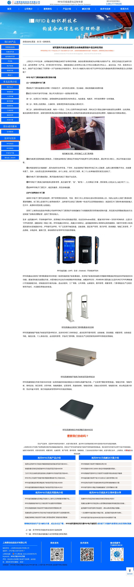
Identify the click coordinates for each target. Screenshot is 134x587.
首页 (9, 9)
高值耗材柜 (77, 386)
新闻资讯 (48, 9)
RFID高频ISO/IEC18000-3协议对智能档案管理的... (98, 469)
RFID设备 (49, 565)
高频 (72, 223)
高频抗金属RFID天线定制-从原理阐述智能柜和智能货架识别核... (103, 503)
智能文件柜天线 (36, 382)
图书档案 (10, 101)
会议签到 (63, 283)
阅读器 (64, 565)
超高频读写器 (10, 56)
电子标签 (10, 66)
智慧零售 (10, 106)
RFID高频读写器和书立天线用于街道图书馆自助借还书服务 (101, 473)
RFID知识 (10, 144)
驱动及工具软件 (10, 158)
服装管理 (10, 115)
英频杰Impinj (24, 565)
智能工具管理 (122, 227)
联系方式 (124, 9)
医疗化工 (10, 87)
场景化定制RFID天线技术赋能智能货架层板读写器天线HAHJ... (46, 464)
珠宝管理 (38, 386)
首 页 (39, 42)
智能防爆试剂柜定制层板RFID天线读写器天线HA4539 (43, 469)
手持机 (10, 61)
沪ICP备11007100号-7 (17, 551)
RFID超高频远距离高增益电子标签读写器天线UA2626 (43, 483)
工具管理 (10, 110)
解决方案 (86, 9)
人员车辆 (10, 96)
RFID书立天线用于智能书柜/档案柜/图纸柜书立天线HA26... (45, 478)
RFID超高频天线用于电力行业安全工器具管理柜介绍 (99, 478)
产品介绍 (67, 9)
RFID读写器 (33, 565)
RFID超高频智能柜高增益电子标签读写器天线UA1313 (43, 487)
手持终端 (42, 219)
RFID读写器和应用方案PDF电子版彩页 (81, 524)
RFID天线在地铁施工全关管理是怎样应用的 (50, 534)
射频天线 (10, 70)
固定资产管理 (92, 227)
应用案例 (10, 132)
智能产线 (34, 333)
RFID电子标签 (15, 565)
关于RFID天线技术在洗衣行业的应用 (47, 530)
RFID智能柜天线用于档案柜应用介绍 (94, 464)
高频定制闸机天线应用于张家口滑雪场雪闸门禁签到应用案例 (46, 517)
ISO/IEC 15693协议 (70, 333)
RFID (100, 336)
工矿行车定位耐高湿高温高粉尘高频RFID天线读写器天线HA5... (47, 473)
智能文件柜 (120, 382)
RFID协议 (10, 148)
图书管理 (99, 283)
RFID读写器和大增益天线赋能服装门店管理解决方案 (99, 487)
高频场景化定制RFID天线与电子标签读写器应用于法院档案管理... (48, 513)
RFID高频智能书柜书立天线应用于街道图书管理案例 (43, 503)
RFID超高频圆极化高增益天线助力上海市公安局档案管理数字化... (48, 499)
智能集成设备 (10, 47)
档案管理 (108, 283)
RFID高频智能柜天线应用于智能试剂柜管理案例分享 (43, 508)
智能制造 (10, 92)
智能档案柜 (57, 386)
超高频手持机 (57, 565)
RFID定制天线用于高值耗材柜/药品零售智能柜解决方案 (100, 483)
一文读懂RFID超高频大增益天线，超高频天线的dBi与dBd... (101, 513)
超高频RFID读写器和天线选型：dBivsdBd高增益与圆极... (101, 508)
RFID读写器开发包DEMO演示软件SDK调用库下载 (98, 517)
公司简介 (28, 9)
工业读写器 (41, 565)
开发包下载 (10, 153)
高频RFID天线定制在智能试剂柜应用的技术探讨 (97, 499)
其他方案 (10, 120)
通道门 (10, 75)
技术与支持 (105, 9)
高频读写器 (10, 52)
